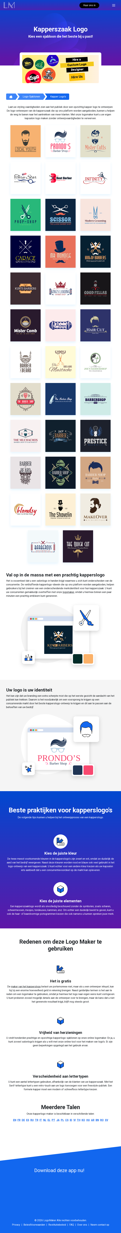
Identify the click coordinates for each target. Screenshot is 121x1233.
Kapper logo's (58, 96)
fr (18, 1120)
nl (44, 1120)
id (71, 1120)
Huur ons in (89, 5)
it (41, 1120)
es (27, 1120)
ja (58, 1120)
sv (106, 1120)
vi (74, 1120)
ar (92, 1120)
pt (53, 1120)
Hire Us (77, 76)
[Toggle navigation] (113, 5)
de (23, 1120)
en (14, 1120)
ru (32, 1120)
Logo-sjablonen (31, 96)
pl (62, 1120)
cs (67, 1120)
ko (83, 1120)
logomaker (68, 592)
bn (97, 1120)
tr (36, 1120)
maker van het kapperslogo (26, 986)
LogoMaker (49, 1220)
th (78, 1120)
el (49, 1120)
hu (88, 1120)
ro (102, 1120)
